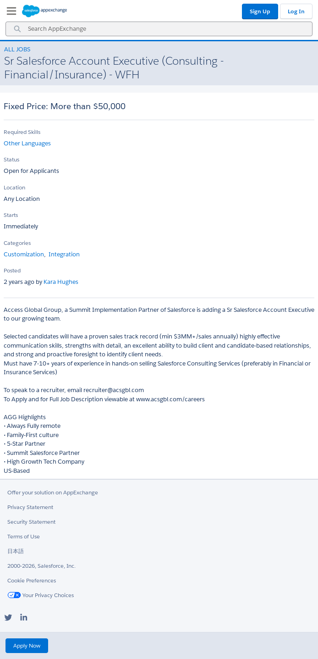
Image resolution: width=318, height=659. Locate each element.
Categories (17, 243)
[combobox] (159, 29)
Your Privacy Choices (40, 595)
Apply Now (26, 645)
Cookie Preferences (31, 580)
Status (11, 159)
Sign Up (260, 11)
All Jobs (17, 49)
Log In (296, 11)
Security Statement (31, 522)
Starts (11, 215)
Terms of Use (23, 536)
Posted (12, 270)
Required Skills (22, 132)
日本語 (15, 551)
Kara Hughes (60, 282)
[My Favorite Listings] (9, 13)
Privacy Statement (30, 507)
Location (14, 187)
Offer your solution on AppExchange (52, 492)
